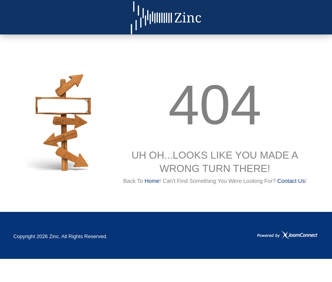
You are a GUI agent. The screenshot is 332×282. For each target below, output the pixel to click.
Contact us (291, 181)
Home (151, 181)
